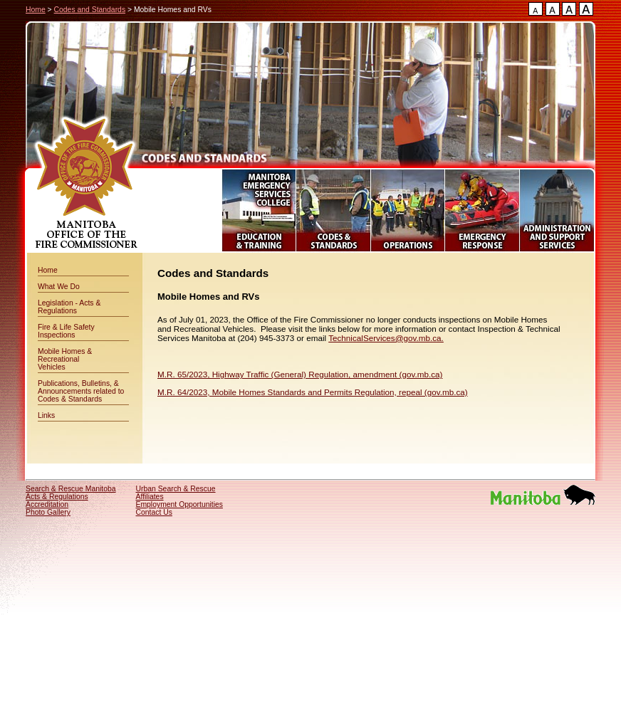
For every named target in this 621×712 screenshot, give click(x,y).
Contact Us (154, 512)
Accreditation (47, 504)
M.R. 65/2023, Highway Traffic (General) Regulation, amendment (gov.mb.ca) (299, 374)
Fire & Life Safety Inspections (66, 331)
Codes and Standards (90, 10)
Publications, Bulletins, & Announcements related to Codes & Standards (81, 391)
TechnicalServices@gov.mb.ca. (386, 337)
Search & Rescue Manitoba (71, 489)
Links (46, 415)
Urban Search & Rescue (176, 489)
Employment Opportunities (179, 504)
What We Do (59, 286)
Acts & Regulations (57, 497)
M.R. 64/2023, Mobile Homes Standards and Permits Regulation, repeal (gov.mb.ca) (312, 392)
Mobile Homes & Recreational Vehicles (65, 359)
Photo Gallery (48, 512)
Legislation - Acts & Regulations (69, 307)
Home (36, 10)
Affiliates (150, 497)
